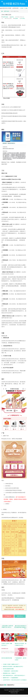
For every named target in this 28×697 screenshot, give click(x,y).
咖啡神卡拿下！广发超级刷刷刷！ (11, 680)
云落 (16, 695)
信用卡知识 (6, 13)
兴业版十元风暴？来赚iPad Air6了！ (11, 666)
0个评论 (23, 20)
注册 (26, 10)
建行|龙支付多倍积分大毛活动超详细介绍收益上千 (20, 630)
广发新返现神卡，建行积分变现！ (11, 673)
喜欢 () (8, 618)
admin (12, 19)
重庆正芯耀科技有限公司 (18, 692)
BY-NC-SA (12, 609)
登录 (22, 10)
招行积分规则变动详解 (8, 671)
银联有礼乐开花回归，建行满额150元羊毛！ (13, 668)
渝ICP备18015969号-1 (14, 693)
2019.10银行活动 (6, 17)
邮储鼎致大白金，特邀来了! (9, 675)
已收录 (16, 20)
